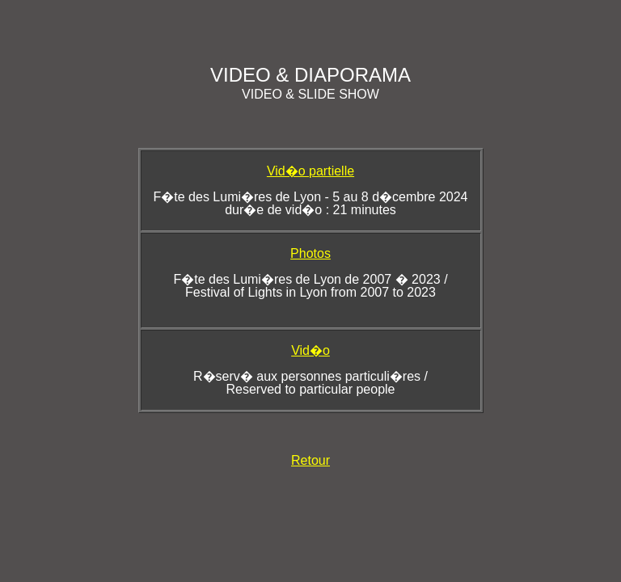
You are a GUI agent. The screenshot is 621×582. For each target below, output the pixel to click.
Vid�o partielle (310, 171)
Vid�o (310, 350)
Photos (310, 253)
